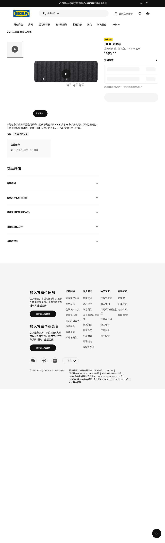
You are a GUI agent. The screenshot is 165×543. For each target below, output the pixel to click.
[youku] (54, 360)
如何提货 (109, 60)
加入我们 (105, 303)
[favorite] (157, 44)
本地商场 (70, 303)
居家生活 (105, 330)
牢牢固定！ (123, 315)
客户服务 (87, 303)
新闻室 (121, 298)
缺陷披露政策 (86, 370)
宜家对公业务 (73, 320)
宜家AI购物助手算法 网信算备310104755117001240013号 (95, 376)
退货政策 (87, 330)
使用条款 (98, 370)
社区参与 (105, 324)
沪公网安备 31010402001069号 (84, 373)
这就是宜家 (106, 298)
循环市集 (70, 331)
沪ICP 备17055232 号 (111, 373)
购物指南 (87, 341)
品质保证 (87, 335)
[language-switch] (70, 360)
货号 (9, 134)
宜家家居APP (72, 298)
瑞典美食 (70, 326)
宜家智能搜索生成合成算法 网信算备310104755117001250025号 (99, 379)
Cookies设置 (75, 382)
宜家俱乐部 (71, 315)
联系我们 (87, 309)
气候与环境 (106, 319)
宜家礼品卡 (89, 347)
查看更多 (42, 305)
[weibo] (44, 360)
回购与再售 (71, 337)
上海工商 (109, 370)
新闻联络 (122, 303)
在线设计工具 (73, 309)
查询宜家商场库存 (132, 86)
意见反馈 (105, 335)
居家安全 (87, 298)
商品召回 (122, 309)
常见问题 (87, 324)
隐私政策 (73, 370)
